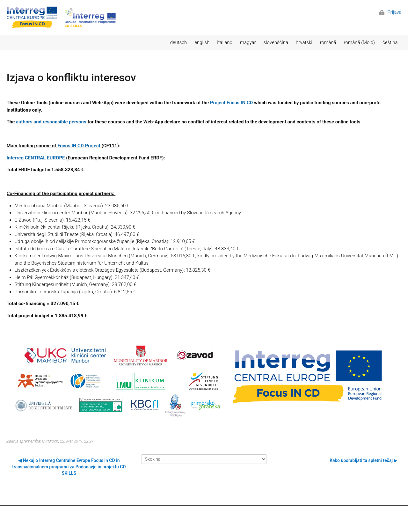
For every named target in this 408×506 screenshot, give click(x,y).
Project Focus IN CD (231, 103)
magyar (248, 42)
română (328, 42)
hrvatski (304, 42)
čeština (390, 42)
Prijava (390, 12)
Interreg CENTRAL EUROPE (36, 158)
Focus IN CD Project (78, 146)
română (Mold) (359, 42)
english (201, 42)
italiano (224, 42)
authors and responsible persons (51, 122)
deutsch (178, 42)
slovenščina (276, 42)
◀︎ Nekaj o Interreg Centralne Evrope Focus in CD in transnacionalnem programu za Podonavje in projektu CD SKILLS (69, 467)
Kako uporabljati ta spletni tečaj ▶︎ (363, 460)
